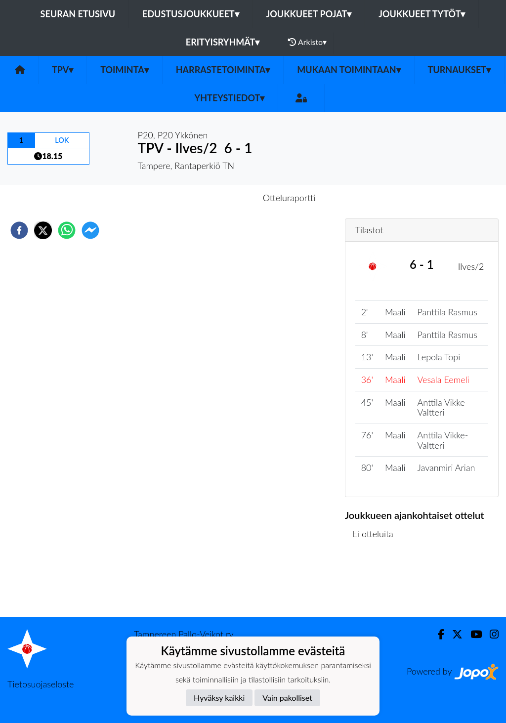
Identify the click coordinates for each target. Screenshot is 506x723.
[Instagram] (490, 634)
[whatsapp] (67, 230)
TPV (62, 69)
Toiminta (124, 69)
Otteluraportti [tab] (289, 197)
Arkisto (307, 42)
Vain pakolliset (287, 697)
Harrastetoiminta (223, 69)
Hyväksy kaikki (219, 697)
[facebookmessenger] (90, 230)
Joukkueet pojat (309, 13)
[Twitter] (453, 634)
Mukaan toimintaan (348, 69)
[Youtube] (472, 634)
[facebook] (19, 230)
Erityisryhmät (222, 42)
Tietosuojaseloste (40, 684)
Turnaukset (459, 69)
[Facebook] (437, 634)
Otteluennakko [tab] (219, 197)
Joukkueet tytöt (422, 13)
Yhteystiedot (230, 97)
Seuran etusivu (78, 13)
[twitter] (43, 230)
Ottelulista (377, 584)
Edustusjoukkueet (190, 13)
